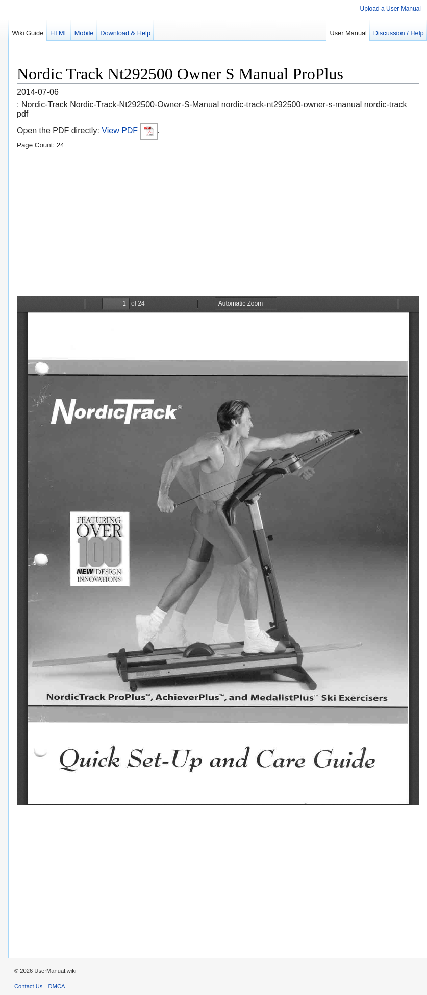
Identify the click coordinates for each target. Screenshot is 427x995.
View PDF (129, 130)
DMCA (56, 986)
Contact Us (28, 986)
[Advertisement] (218, 224)
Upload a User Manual (390, 8)
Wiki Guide (27, 33)
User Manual (348, 33)
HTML (59, 33)
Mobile (84, 33)
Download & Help (125, 33)
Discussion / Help (398, 33)
